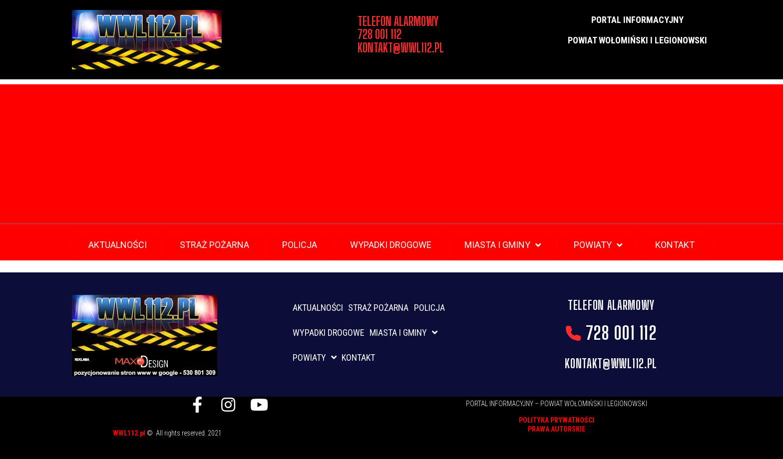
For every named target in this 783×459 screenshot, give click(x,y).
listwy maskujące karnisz (283, 431)
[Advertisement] (391, 154)
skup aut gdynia (228, 443)
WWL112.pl (130, 433)
